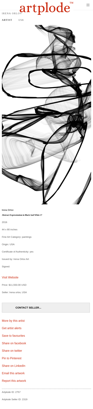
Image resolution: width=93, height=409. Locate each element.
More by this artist (13, 320)
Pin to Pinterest (11, 358)
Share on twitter (12, 350)
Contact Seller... (28, 307)
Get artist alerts (11, 328)
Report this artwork (14, 380)
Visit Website (10, 277)
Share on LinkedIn (13, 365)
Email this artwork (13, 373)
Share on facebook (14, 343)
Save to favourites (13, 335)
